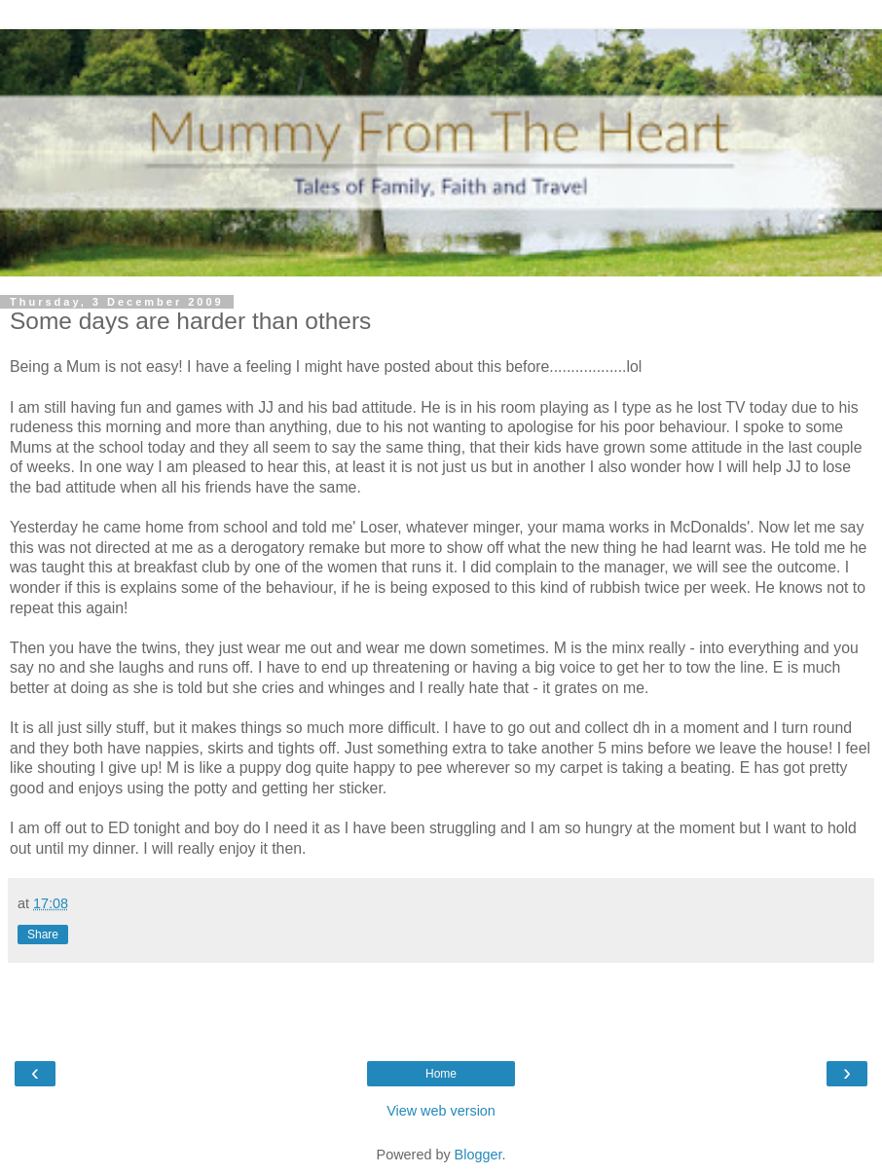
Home (441, 1074)
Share (42, 934)
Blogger (478, 1154)
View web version (441, 1111)
